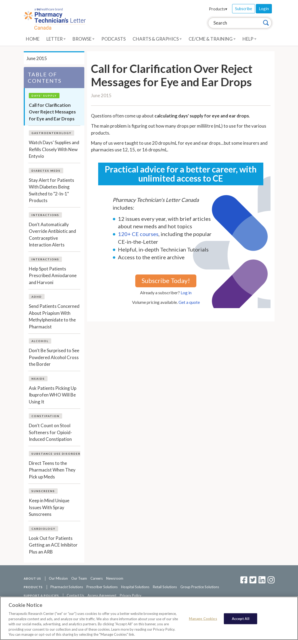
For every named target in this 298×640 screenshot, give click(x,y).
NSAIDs (38, 378)
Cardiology (43, 528)
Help (249, 39)
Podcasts (113, 39)
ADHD (36, 296)
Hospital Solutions (135, 587)
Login (264, 8)
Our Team (79, 578)
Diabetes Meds (46, 170)
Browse (83, 39)
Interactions (45, 215)
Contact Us (75, 595)
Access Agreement (102, 595)
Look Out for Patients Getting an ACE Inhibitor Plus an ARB (53, 545)
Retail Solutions (165, 587)
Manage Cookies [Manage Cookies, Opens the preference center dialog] (203, 618)
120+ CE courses (138, 234)
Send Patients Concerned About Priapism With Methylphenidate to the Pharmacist (54, 316)
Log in (186, 292)
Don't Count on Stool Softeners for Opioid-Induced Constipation (50, 432)
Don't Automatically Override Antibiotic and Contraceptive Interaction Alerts (52, 235)
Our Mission (58, 578)
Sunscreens (43, 491)
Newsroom (114, 578)
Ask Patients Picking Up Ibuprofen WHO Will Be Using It (52, 395)
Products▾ (218, 8)
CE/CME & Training (212, 39)
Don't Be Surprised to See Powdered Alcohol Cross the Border (54, 357)
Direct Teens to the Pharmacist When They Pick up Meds (52, 470)
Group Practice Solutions (199, 587)
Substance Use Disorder (56, 453)
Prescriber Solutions (102, 587)
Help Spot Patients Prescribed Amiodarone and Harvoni (53, 275)
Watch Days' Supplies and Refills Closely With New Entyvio (54, 149)
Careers (96, 578)
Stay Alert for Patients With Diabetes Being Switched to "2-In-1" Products (51, 190)
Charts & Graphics (157, 39)
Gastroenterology (51, 133)
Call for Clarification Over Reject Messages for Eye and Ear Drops (52, 111)
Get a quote (189, 302)
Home (32, 39)
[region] (149, 618)
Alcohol (40, 341)
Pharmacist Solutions (66, 587)
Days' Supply (44, 95)
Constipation (45, 416)
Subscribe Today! (166, 280)
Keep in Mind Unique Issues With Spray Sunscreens (49, 507)
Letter (56, 39)
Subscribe (243, 8)
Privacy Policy (130, 595)
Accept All (240, 618)
